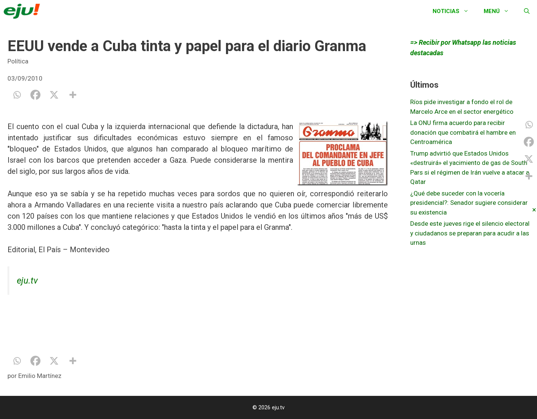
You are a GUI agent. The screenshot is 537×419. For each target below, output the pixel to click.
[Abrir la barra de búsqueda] (526, 11)
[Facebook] (35, 94)
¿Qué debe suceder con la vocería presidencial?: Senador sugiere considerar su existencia (469, 203)
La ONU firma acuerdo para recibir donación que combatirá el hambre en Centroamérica (463, 132)
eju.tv (27, 280)
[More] (72, 94)
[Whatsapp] (16, 94)
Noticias (454, 11)
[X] (54, 94)
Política (17, 61)
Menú (500, 11)
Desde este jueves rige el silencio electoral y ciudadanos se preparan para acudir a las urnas (470, 233)
